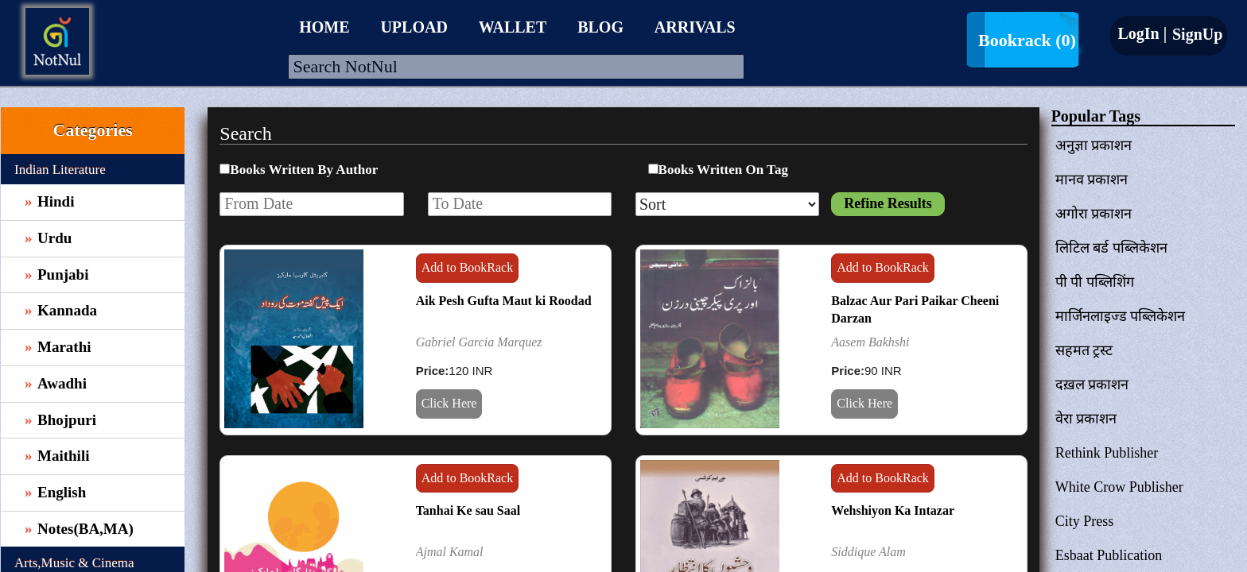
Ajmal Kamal (450, 551)
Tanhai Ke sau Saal (468, 510)
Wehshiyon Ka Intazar (892, 510)
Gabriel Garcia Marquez (479, 342)
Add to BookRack (467, 267)
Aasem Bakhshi (870, 342)
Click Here (449, 403)
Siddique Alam (868, 551)
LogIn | (1142, 33)
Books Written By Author (304, 169)
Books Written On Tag (723, 169)
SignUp (1195, 34)
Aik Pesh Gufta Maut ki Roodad (504, 300)
